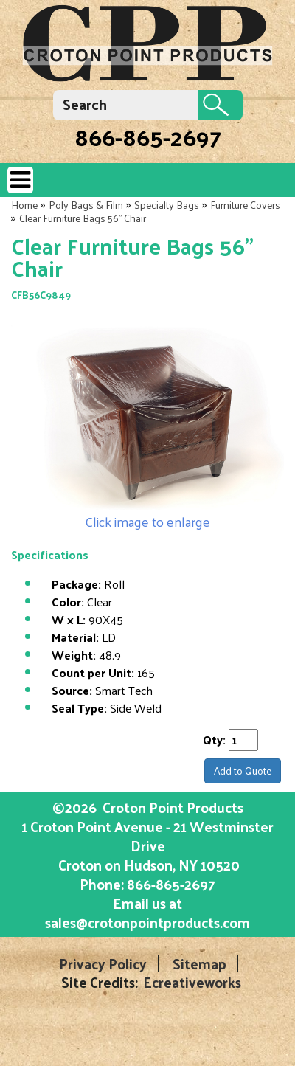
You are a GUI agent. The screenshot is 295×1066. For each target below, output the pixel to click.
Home (24, 204)
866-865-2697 (147, 136)
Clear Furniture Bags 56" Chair (82, 218)
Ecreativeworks (192, 982)
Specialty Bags (166, 204)
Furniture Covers (245, 204)
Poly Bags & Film (86, 204)
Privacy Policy (103, 963)
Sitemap (199, 963)
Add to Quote (242, 770)
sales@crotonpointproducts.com (147, 922)
